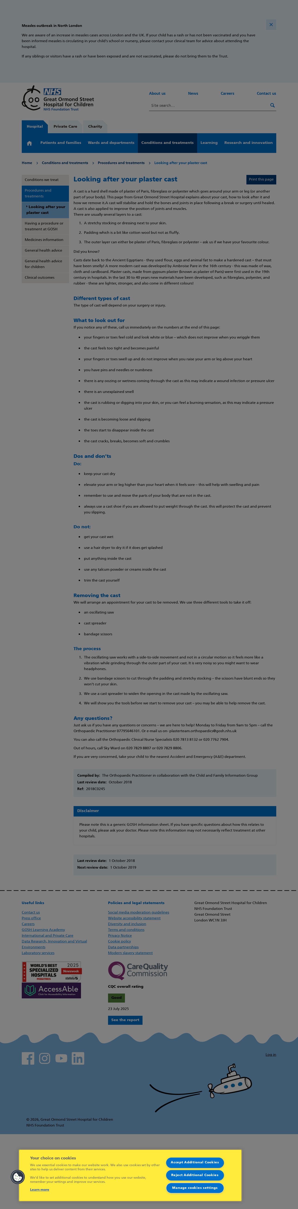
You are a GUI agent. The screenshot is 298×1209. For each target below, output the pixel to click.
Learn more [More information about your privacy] (39, 1190)
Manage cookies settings (194, 1188)
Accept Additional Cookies (195, 1162)
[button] (17, 1177)
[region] (130, 1175)
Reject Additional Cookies (195, 1175)
